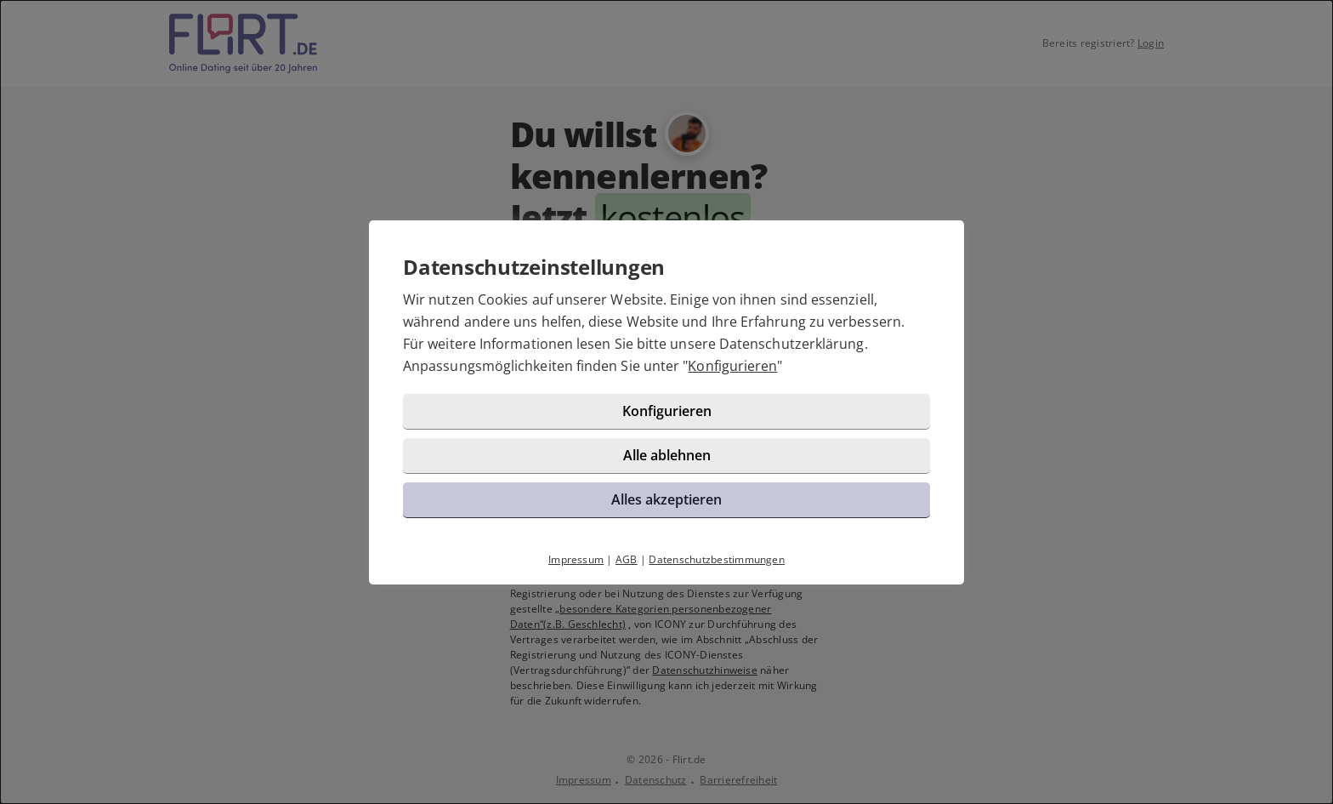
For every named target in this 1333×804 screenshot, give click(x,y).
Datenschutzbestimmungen (717, 559)
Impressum (576, 559)
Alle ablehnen (667, 455)
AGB (626, 559)
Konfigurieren (732, 365)
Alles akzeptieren (666, 499)
